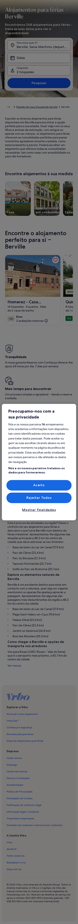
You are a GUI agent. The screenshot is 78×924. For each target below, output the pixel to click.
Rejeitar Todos (38, 498)
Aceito (39, 485)
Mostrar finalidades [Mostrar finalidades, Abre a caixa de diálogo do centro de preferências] (39, 510)
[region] (39, 462)
